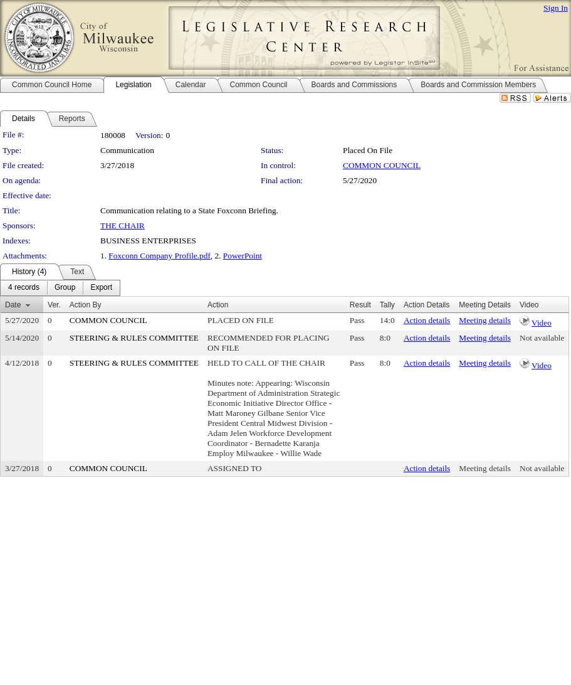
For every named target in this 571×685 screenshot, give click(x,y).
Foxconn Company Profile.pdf (159, 255)
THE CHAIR (122, 225)
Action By (86, 304)
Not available (542, 337)
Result (360, 304)
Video (542, 322)
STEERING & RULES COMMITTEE (134, 337)
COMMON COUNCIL (382, 165)
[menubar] (60, 288)
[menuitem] (24, 287)
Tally (387, 304)
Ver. (54, 304)
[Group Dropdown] (65, 287)
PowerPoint (242, 255)
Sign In (555, 8)
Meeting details (485, 320)
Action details (427, 320)
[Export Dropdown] (101, 287)
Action (217, 304)
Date (13, 304)
